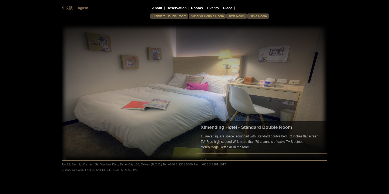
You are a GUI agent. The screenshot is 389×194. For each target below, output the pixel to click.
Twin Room (236, 16)
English (82, 8)
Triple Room (258, 16)
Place (227, 8)
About (157, 8)
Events (213, 8)
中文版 (67, 8)
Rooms (197, 8)
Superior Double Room (207, 16)
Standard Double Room (169, 16)
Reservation (177, 8)
